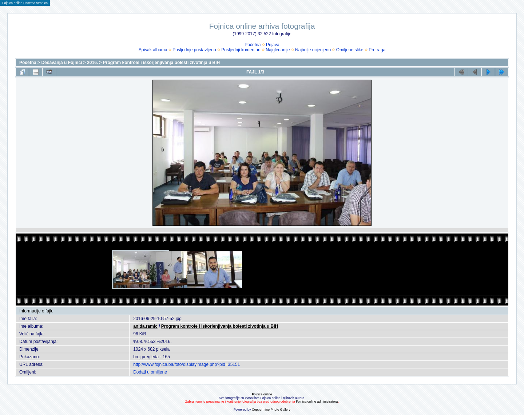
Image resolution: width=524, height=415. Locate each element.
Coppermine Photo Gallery (271, 409)
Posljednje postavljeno (194, 49)
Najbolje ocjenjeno (313, 49)
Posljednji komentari (240, 49)
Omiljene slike (350, 49)
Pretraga (377, 49)
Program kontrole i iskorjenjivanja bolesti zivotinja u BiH (161, 62)
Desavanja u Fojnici (61, 62)
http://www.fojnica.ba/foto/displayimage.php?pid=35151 (186, 364)
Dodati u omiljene (150, 372)
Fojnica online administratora (317, 401)
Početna (253, 44)
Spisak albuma (153, 49)
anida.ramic (145, 326)
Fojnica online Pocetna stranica (25, 3)
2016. (92, 62)
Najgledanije (278, 49)
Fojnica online (262, 394)
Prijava (272, 44)
